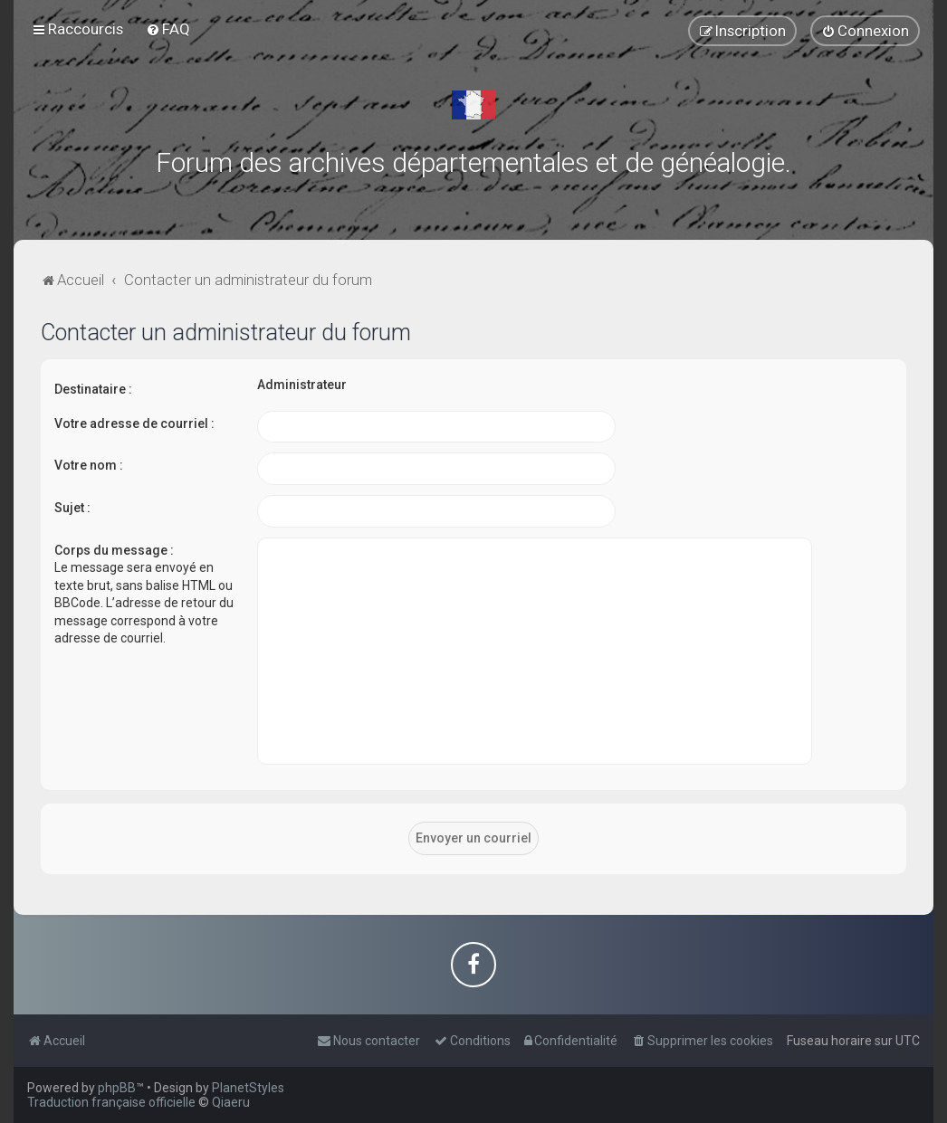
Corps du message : (114, 550)
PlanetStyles (248, 1087)
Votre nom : (88, 465)
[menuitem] (168, 29)
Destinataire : (93, 389)
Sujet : (72, 507)
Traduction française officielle (111, 1102)
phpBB (117, 1087)
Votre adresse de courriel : (134, 423)
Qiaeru (231, 1102)
